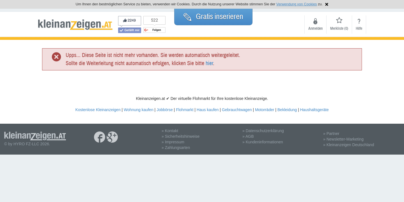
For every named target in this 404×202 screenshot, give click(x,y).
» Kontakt (170, 130)
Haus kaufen (208, 109)
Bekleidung (287, 109)
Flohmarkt (184, 109)
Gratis (213, 17)
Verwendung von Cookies (296, 4)
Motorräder (264, 109)
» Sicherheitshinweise (180, 136)
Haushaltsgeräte (314, 109)
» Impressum (173, 142)
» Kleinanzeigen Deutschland (348, 145)
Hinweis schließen (326, 4)
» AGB (248, 136)
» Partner (331, 133)
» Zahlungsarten (176, 147)
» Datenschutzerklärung (263, 130)
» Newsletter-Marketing (343, 139)
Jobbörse (165, 109)
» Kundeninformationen (262, 142)
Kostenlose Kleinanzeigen (98, 109)
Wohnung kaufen (138, 109)
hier (209, 63)
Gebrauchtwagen (237, 109)
